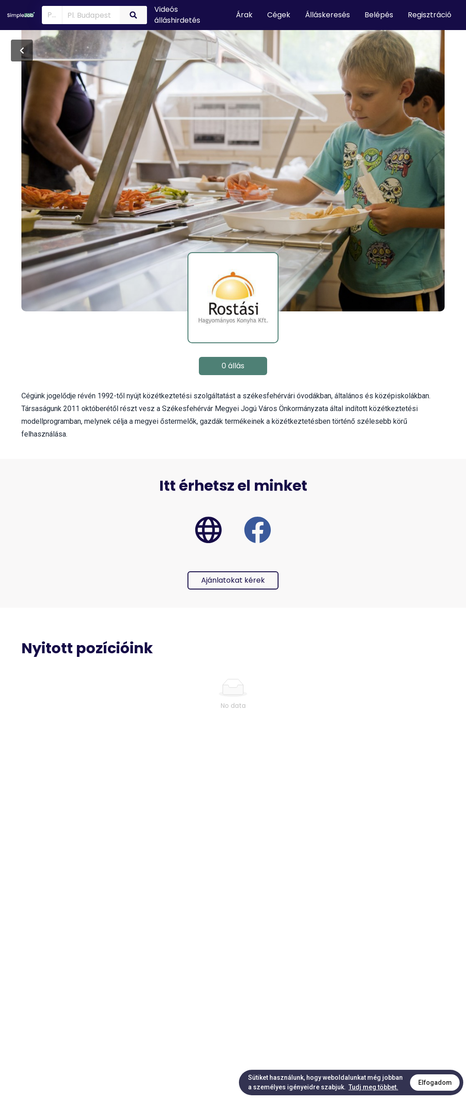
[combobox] (89, 14)
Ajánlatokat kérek (233, 580)
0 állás (233, 366)
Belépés (379, 15)
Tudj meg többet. (373, 1087)
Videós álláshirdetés (177, 14)
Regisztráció (429, 15)
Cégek (278, 15)
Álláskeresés (327, 15)
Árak (244, 15)
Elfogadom (435, 1082)
